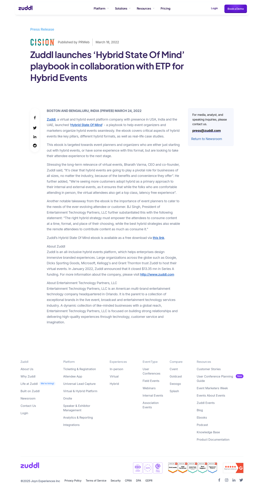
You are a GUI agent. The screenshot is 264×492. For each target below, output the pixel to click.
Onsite (67, 398)
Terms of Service (96, 480)
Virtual (114, 376)
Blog (200, 410)
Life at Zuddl (29, 384)
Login (214, 8)
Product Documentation (213, 439)
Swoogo (175, 384)
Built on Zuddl (30, 391)
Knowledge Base (208, 432)
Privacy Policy (73, 480)
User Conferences (151, 371)
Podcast (202, 425)
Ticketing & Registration (79, 369)
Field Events (151, 381)
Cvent (174, 369)
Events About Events (211, 395)
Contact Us (28, 406)
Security (116, 480)
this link (158, 238)
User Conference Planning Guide (215, 379)
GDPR (149, 480)
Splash (174, 391)
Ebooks (202, 417)
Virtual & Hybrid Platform (80, 391)
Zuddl (51, 119)
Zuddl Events (206, 403)
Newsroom (28, 398)
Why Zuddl (28, 376)
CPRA (128, 480)
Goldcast (176, 376)
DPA (138, 480)
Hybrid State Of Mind (86, 125)
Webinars (149, 388)
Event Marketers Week (212, 388)
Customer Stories (209, 369)
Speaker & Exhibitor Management (76, 408)
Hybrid (114, 384)
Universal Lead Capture (79, 384)
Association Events (151, 405)
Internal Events (153, 395)
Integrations (71, 425)
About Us (27, 369)
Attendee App (72, 376)
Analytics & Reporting (78, 417)
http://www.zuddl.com (157, 274)
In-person (116, 369)
